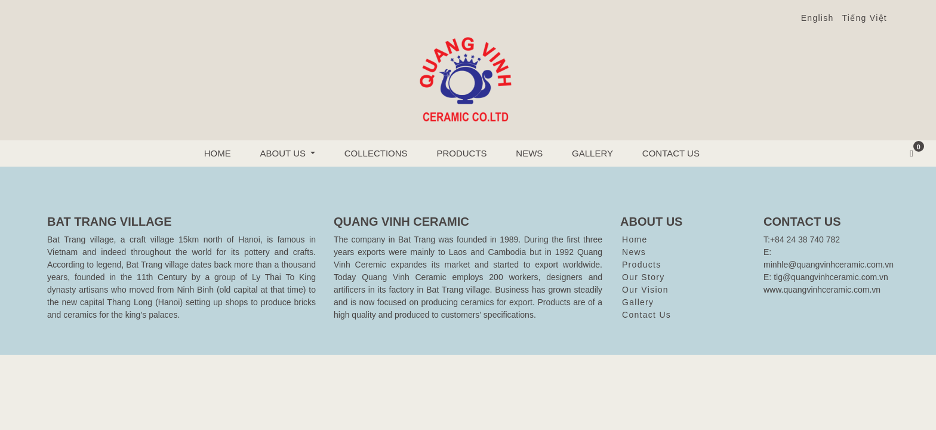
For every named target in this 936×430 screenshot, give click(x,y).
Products (461, 153)
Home (217, 153)
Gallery (592, 153)
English (817, 18)
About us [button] (284, 153)
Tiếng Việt (865, 18)
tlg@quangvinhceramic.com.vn (831, 277)
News (529, 153)
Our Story (643, 277)
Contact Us (671, 153)
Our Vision (645, 289)
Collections (376, 153)
